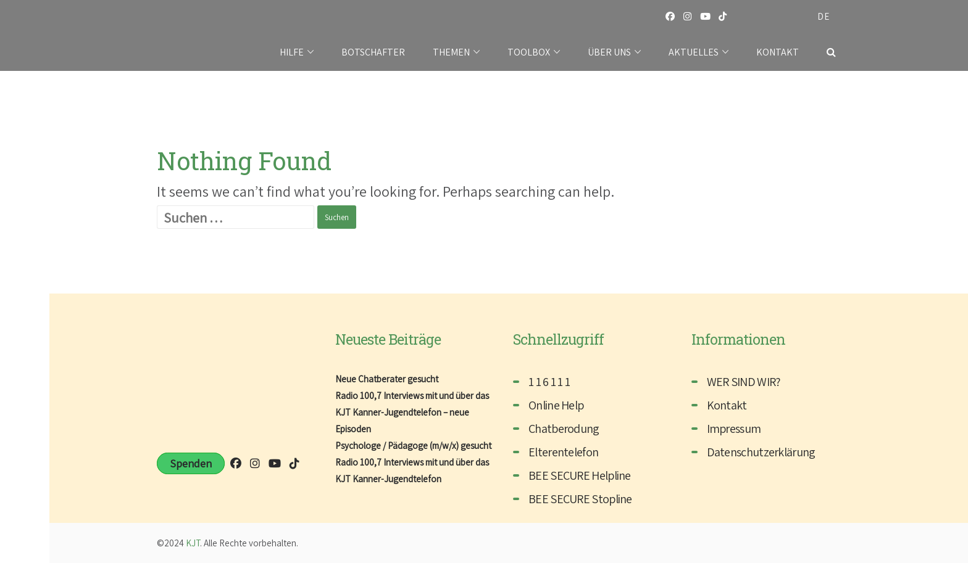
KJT (193, 543)
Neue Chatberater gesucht (386, 379)
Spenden (191, 463)
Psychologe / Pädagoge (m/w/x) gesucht (413, 445)
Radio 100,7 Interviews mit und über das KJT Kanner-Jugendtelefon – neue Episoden (412, 412)
